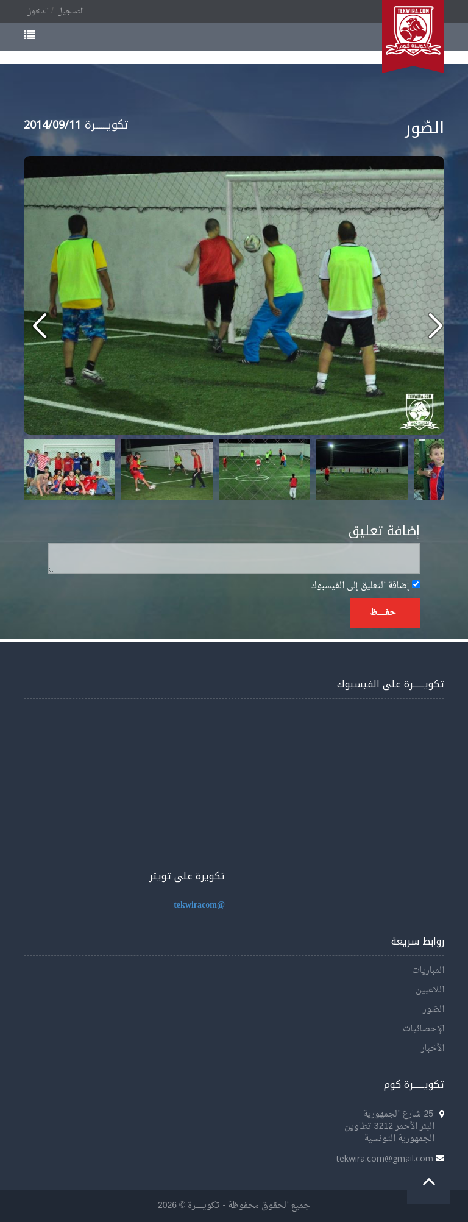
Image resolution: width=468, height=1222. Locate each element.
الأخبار (432, 1048)
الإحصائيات (423, 1029)
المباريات (428, 970)
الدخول (37, 11)
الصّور (433, 1009)
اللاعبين (430, 990)
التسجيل (70, 11)
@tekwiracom (199, 905)
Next (428, 469)
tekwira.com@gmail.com (384, 1158)
